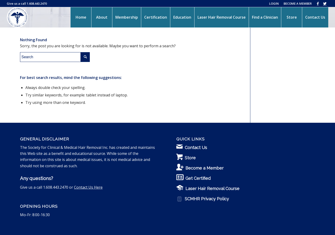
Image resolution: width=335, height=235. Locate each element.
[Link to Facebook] (317, 3)
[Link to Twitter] (324, 3)
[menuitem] (80, 17)
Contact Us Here (88, 187)
